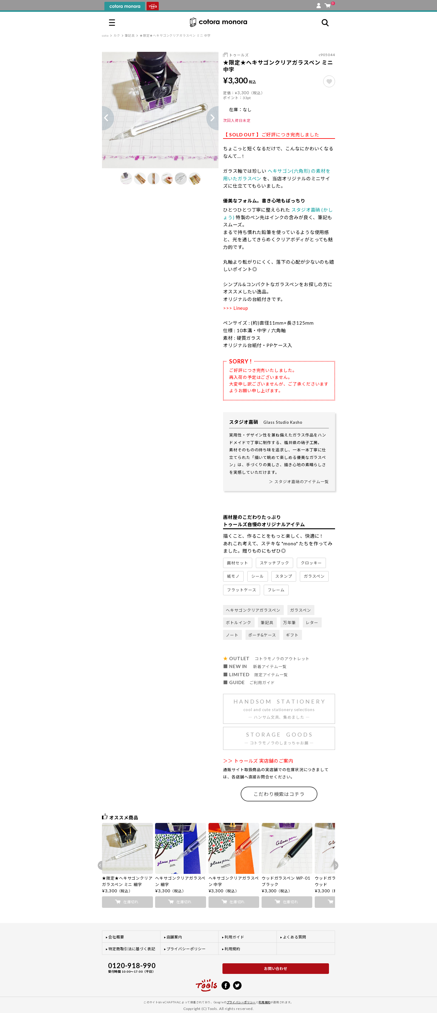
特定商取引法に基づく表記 (131, 949)
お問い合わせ (276, 968)
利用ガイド (234, 937)
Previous (102, 118)
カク (116, 35)
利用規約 (232, 949)
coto (105, 35)
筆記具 (130, 35)
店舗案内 (174, 937)
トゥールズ (239, 55)
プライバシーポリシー (186, 949)
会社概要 (116, 937)
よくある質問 (295, 937)
